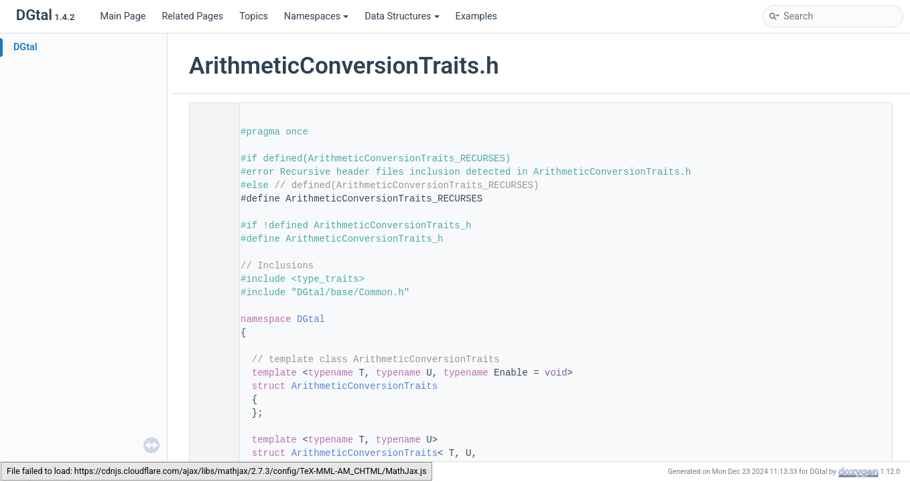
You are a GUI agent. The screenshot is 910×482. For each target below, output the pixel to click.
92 (210, 386)
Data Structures (402, 16)
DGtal (25, 47)
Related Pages (192, 16)
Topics (253, 16)
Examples (476, 16)
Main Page (122, 16)
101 (210, 453)
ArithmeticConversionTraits (364, 386)
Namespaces (316, 16)
